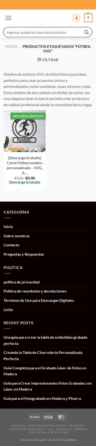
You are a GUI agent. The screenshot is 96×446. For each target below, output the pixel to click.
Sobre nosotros (17, 235)
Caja (50, 429)
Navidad (18, 425)
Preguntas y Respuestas (24, 254)
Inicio (11, 46)
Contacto (11, 245)
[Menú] (8, 18)
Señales (80, 429)
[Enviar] (86, 32)
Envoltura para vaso (26, 429)
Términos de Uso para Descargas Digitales (39, 300)
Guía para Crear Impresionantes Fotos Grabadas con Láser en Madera (48, 386)
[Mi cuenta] (76, 18)
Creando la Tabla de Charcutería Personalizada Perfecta (43, 355)
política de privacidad (22, 282)
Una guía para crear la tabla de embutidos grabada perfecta (45, 340)
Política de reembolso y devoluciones (35, 291)
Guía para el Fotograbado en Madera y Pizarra (42, 398)
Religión (76, 425)
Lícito (8, 309)
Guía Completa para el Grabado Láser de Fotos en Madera (45, 371)
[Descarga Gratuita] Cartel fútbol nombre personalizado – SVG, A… (25, 165)
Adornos (64, 429)
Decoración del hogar (46, 425)
